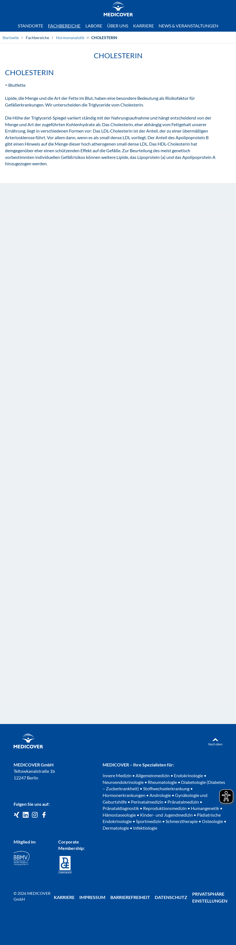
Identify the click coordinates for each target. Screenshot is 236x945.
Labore (93, 25)
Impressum (92, 897)
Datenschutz (171, 897)
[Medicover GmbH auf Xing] (16, 815)
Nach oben (215, 744)
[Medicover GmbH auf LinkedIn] (26, 815)
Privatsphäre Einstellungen (209, 897)
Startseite (10, 37)
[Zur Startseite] (118, 10)
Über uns (117, 25)
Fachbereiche (37, 37)
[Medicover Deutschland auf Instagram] (35, 815)
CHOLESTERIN (104, 37)
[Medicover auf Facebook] (44, 815)
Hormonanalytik (70, 37)
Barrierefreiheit (130, 897)
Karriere (143, 25)
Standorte (30, 25)
